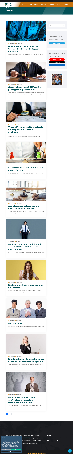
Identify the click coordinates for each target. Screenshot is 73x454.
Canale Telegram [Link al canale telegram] (57, 43)
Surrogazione (15, 323)
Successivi (19, 414)
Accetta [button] (16, 449)
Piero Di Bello (12, 43)
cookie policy (14, 441)
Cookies (44, 453)
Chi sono (49, 438)
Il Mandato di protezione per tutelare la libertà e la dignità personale (23, 48)
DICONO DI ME (44, 4)
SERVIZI (30, 4)
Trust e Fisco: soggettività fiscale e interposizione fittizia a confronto (25, 129)
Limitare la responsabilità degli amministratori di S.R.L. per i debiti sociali (24, 246)
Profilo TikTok (57, 62)
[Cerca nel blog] (63, 25)
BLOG (36, 4)
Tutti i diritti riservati (31, 453)
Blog (48, 440)
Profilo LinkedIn (56, 65)
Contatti (59, 440)
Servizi (58, 438)
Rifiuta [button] (6, 449)
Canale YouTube (57, 59)
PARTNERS (52, 4)
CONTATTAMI (65, 4)
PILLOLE (58, 4)
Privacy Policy (39, 453)
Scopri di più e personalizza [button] (11, 451)
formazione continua (27, 437)
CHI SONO (24, 4)
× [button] (20, 437)
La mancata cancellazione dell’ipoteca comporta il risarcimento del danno (21, 400)
